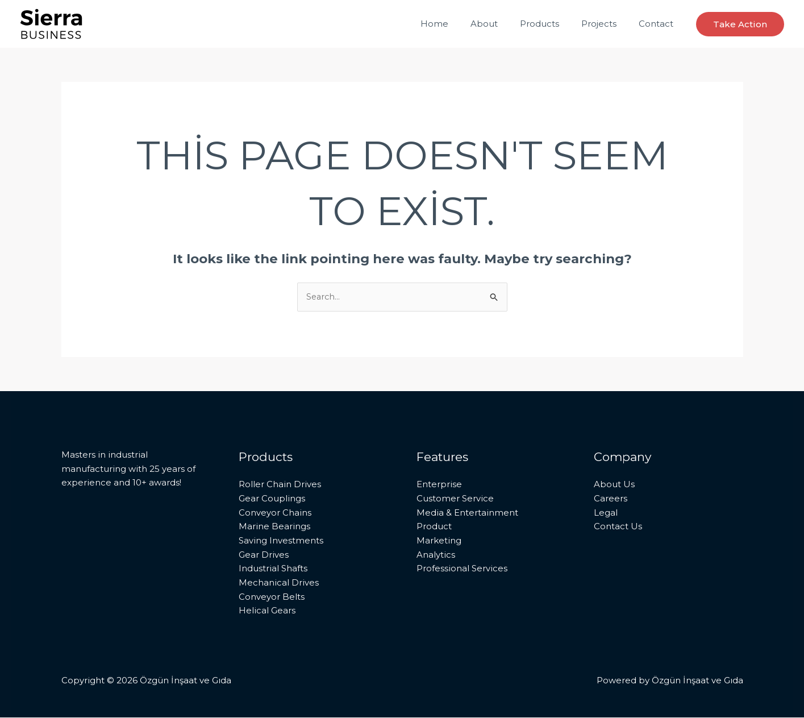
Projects (606, 23)
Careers (610, 498)
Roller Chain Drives (280, 484)
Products (552, 23)
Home (458, 23)
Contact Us (618, 526)
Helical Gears (267, 611)
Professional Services (461, 568)
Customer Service (455, 498)
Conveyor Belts (272, 597)
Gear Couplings (272, 498)
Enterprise (439, 484)
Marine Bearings (274, 526)
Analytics (435, 555)
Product (434, 526)
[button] (740, 24)
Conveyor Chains (275, 512)
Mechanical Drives (279, 583)
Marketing (438, 541)
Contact (658, 23)
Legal (606, 512)
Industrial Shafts (273, 568)
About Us (614, 484)
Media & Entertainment (467, 512)
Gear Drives (264, 555)
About (502, 23)
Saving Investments (281, 541)
